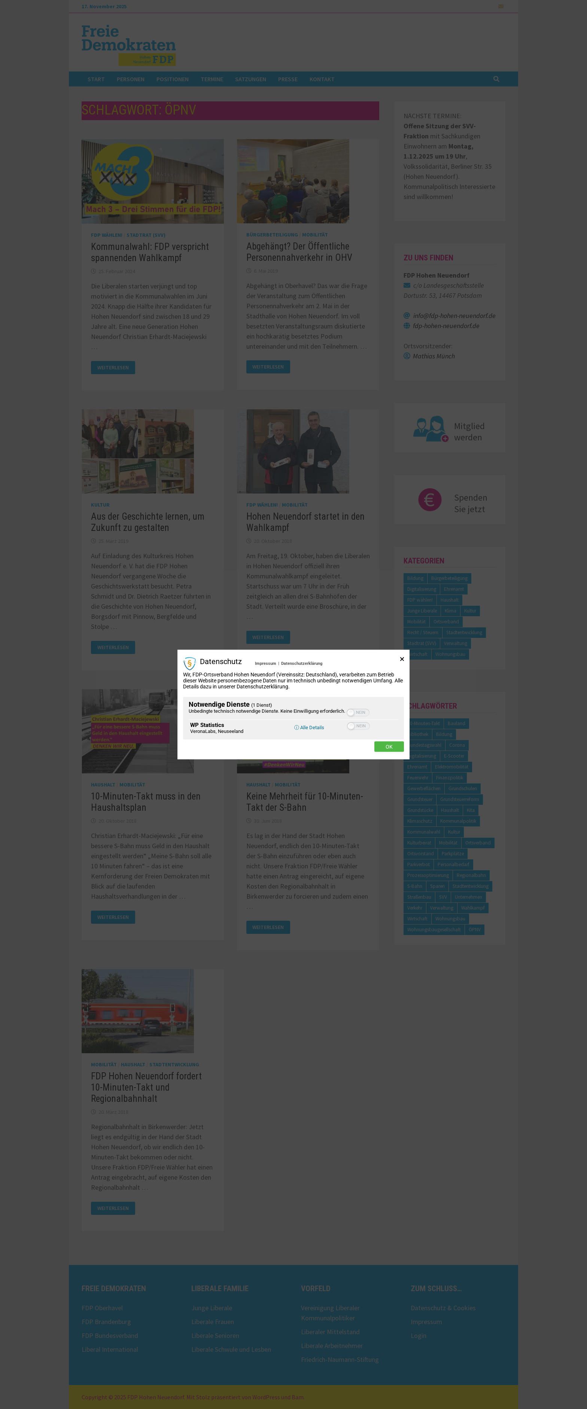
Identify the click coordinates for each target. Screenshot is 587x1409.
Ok (389, 746)
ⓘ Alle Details (309, 727)
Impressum (265, 663)
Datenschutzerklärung (301, 663)
